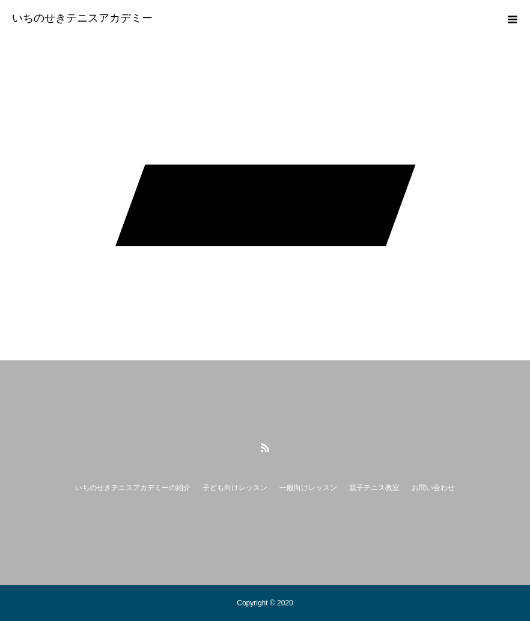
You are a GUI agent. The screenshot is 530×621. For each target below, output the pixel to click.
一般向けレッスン (308, 487)
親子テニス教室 (374, 487)
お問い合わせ (433, 487)
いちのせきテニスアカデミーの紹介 (132, 487)
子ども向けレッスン (235, 487)
